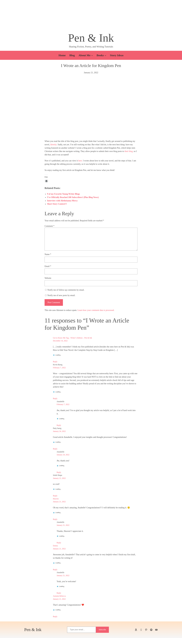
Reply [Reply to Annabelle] (59, 425)
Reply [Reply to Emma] (55, 570)
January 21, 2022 (59, 478)
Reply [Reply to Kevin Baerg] (55, 398)
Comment (49, 226)
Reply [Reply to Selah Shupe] (55, 496)
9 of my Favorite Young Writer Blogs (63, 194)
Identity (53, 144)
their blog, (129, 151)
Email (48, 266)
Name (48, 254)
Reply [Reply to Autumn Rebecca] (55, 616)
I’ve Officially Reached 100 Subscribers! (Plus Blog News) (73, 197)
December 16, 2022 (60, 341)
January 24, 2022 (59, 431)
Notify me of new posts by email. (61, 295)
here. (80, 161)
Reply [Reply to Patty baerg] (55, 449)
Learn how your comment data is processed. (96, 310)
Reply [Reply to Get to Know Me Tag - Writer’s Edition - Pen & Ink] (55, 362)
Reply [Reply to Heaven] (55, 519)
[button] (91, 16)
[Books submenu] (105, 55)
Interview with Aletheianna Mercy (62, 200)
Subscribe (102, 630)
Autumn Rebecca (59, 596)
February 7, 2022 (59, 368)
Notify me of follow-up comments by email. (65, 290)
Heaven (56, 499)
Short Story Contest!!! (57, 204)
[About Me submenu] (92, 55)
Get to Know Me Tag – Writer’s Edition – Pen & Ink (72, 338)
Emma (55, 546)
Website (48, 278)
